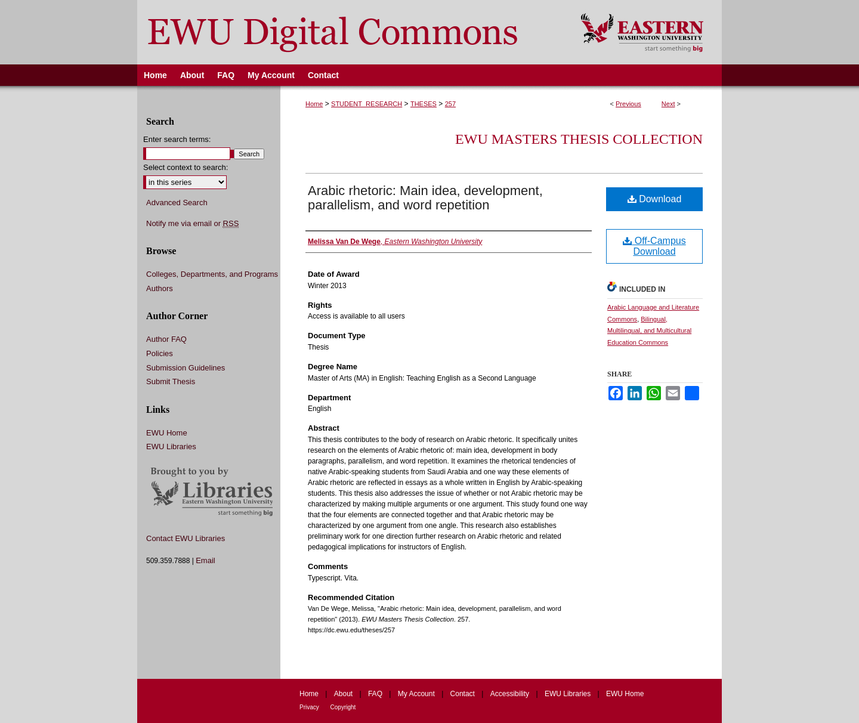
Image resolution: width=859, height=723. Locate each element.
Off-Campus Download (654, 246)
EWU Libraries (171, 446)
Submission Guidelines (185, 367)
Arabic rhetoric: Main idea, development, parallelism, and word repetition (425, 197)
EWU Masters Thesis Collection (579, 139)
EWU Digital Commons (351, 32)
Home (314, 103)
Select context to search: (185, 167)
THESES (423, 103)
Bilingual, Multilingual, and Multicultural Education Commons (649, 331)
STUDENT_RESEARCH (366, 103)
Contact (463, 694)
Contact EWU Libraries (185, 538)
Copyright (343, 707)
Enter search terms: (177, 139)
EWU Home (166, 432)
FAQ (376, 694)
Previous (628, 103)
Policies (159, 353)
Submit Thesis (170, 381)
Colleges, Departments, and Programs (212, 274)
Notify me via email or (192, 223)
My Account (417, 694)
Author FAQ (166, 339)
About (344, 694)
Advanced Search (177, 202)
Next (668, 103)
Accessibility (511, 694)
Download (655, 199)
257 (450, 103)
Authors (159, 288)
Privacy (310, 707)
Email (205, 560)
